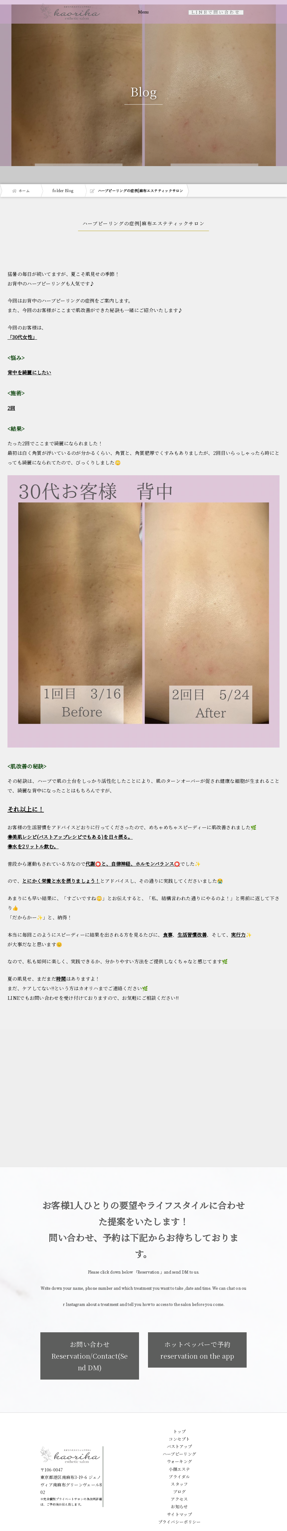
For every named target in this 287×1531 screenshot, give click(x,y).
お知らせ (179, 1510)
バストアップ (179, 1450)
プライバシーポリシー (179, 1525)
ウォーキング (179, 1465)
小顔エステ (179, 1473)
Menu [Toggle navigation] (143, 12)
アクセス (179, 1503)
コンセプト (179, 1442)
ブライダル (179, 1480)
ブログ (179, 1495)
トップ (179, 1435)
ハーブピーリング (179, 1457)
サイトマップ (179, 1518)
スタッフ (179, 1488)
